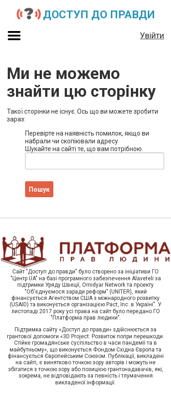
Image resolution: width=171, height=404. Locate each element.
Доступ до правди (99, 14)
